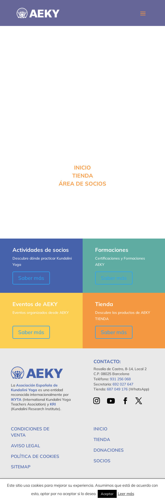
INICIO (82, 167)
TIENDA (82, 175)
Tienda (102, 439)
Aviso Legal (25, 445)
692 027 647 (123, 384)
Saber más (31, 278)
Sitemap (20, 466)
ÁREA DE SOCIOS (82, 183)
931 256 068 (120, 379)
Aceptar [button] (107, 494)
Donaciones (109, 450)
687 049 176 (117, 389)
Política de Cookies (35, 456)
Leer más (126, 493)
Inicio (100, 428)
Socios (102, 460)
